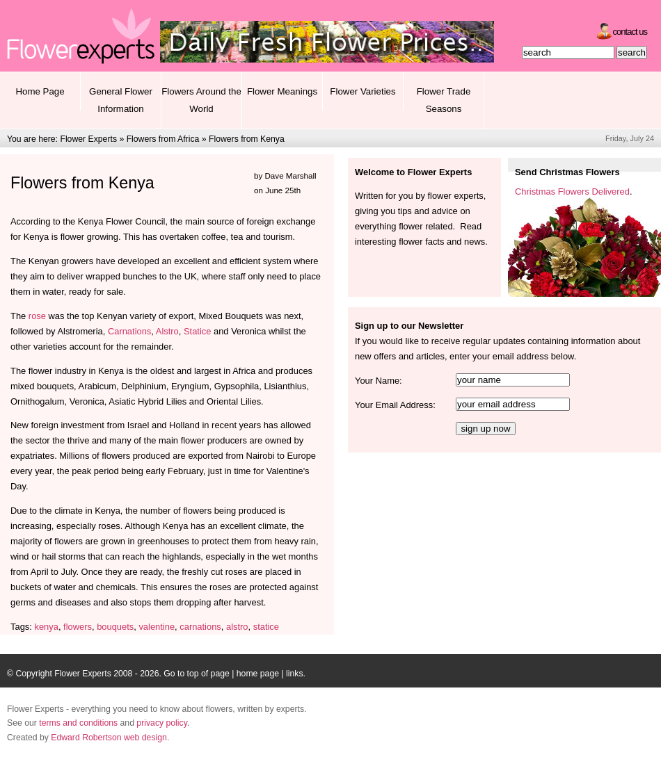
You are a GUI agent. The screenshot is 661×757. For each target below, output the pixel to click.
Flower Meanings (282, 91)
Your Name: (378, 380)
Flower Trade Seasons (444, 100)
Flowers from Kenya (247, 139)
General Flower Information (120, 100)
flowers (77, 626)
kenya (46, 626)
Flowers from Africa (163, 139)
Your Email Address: (395, 405)
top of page (208, 673)
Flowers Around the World (201, 100)
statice (266, 626)
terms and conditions (78, 723)
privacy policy (161, 723)
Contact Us (630, 31)
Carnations (129, 331)
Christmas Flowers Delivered (572, 191)
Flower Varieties (362, 91)
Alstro (167, 331)
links (294, 673)
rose (37, 316)
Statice (197, 331)
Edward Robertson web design (109, 737)
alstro (237, 626)
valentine (156, 626)
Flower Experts (88, 139)
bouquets (115, 626)
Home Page (39, 91)
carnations (200, 626)
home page (258, 673)
